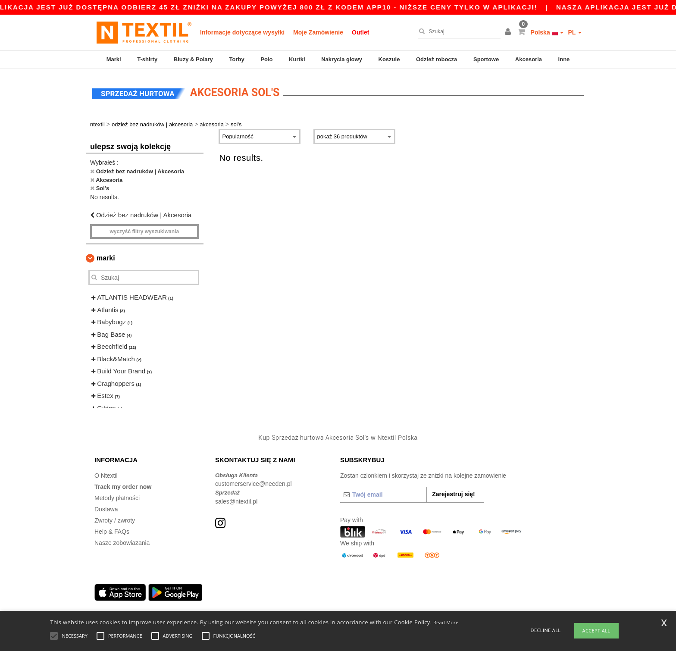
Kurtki (297, 59)
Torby (236, 59)
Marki (113, 59)
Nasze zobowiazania (122, 541)
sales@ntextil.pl (236, 500)
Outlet (360, 32)
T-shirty (147, 59)
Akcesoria (528, 59)
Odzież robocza (436, 59)
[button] (509, 32)
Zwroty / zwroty (114, 519)
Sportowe (486, 59)
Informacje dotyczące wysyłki (242, 32)
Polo (266, 59)
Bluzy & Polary (193, 59)
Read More (446, 622)
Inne (564, 59)
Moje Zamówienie (318, 32)
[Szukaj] (457, 31)
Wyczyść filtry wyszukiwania (144, 231)
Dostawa (106, 508)
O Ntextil (106, 474)
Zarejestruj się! (453, 493)
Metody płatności (117, 497)
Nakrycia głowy (341, 59)
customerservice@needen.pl (253, 483)
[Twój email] (383, 493)
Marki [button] (106, 257)
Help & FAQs (111, 530)
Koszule (389, 59)
